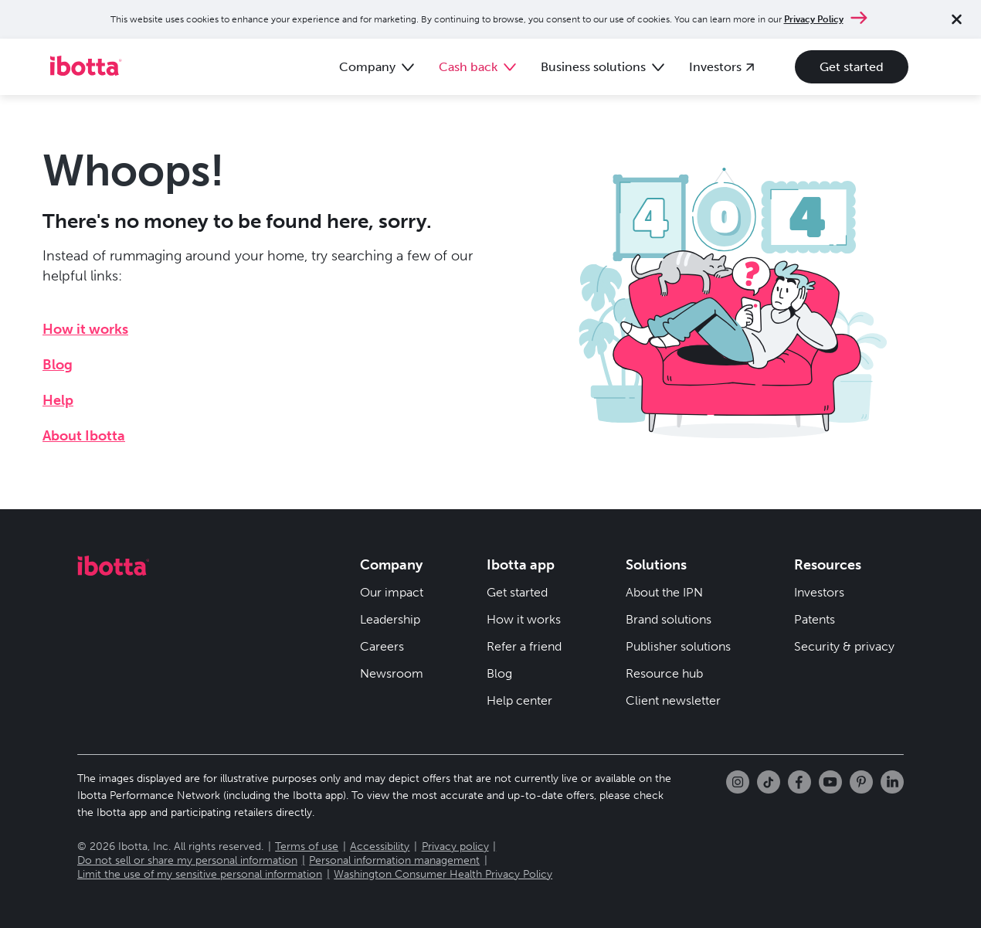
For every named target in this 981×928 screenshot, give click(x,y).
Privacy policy (455, 846)
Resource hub (664, 673)
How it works (85, 329)
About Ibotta (83, 435)
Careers (382, 646)
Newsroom (391, 673)
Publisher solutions (678, 646)
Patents (814, 619)
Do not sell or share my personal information (187, 860)
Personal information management (394, 860)
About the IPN (664, 592)
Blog (57, 364)
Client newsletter (673, 700)
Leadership (390, 619)
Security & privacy (844, 646)
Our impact (391, 592)
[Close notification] (957, 19)
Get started (852, 66)
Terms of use (306, 846)
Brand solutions (668, 619)
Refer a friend (524, 646)
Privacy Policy (814, 19)
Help (57, 400)
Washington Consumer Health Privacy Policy (443, 874)
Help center (519, 700)
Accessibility (379, 846)
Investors (819, 592)
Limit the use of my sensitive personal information (199, 874)
